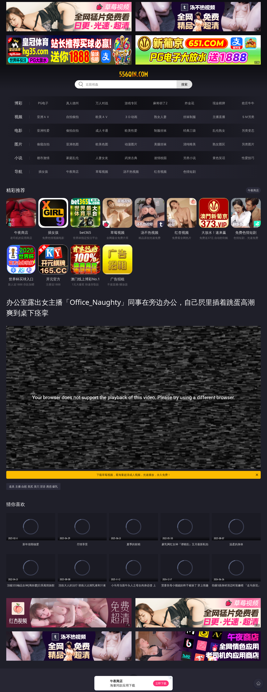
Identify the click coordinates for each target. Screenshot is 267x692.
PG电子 (43, 103)
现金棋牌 (219, 103)
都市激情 (43, 158)
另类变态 (248, 130)
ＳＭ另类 (248, 117)
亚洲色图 (72, 144)
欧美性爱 (131, 130)
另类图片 (248, 144)
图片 (18, 144)
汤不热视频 (131, 171)
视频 (18, 116)
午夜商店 (72, 171)
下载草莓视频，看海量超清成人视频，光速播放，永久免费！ (178, 474)
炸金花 (189, 103)
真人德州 (72, 103)
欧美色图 (102, 144)
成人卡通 (102, 130)
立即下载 (160, 683)
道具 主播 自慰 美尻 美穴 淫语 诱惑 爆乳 (33, 486)
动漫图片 (131, 144)
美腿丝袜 (160, 144)
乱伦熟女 (219, 130)
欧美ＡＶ (102, 117)
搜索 (184, 84)
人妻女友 (102, 158)
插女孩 (43, 171)
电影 (18, 130)
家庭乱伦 (72, 158)
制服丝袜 (160, 130)
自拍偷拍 (72, 117)
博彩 (18, 103)
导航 (18, 171)
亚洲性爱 (43, 130)
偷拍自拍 (72, 130)
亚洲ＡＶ (43, 117)
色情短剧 (189, 171)
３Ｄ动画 (131, 117)
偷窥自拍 (43, 144)
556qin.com (133, 74)
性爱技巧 (248, 158)
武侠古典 (131, 158)
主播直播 (219, 117)
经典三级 (189, 130)
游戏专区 (131, 103)
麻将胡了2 (160, 103)
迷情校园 (160, 158)
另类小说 (189, 158)
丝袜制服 (189, 117)
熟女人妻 (160, 117)
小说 (18, 157)
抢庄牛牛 (248, 103)
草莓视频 (102, 171)
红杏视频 (160, 171)
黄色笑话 (219, 158)
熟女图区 (219, 144)
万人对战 (102, 103)
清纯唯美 (189, 144)
